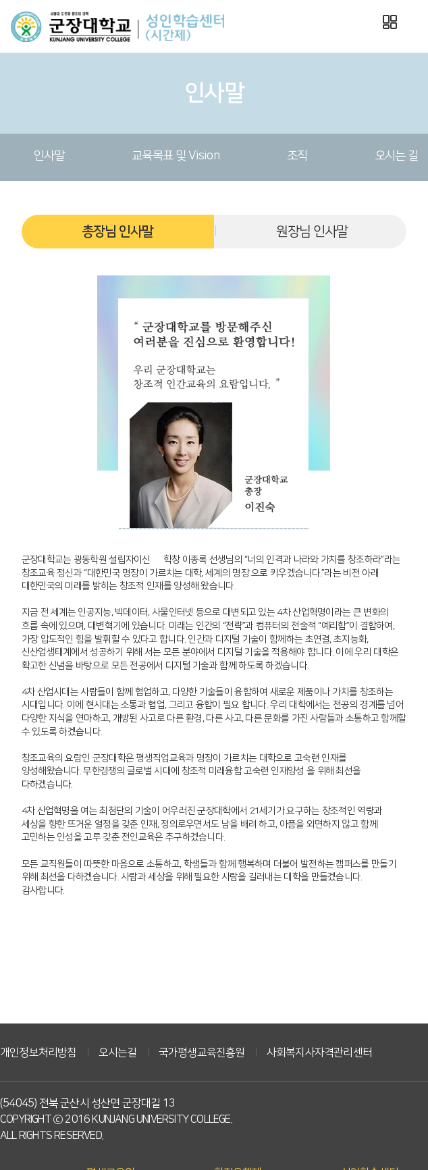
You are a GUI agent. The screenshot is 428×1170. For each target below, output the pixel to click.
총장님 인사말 (117, 231)
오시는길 (118, 1052)
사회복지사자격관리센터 (319, 1052)
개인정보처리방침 (38, 1052)
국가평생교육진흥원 (202, 1052)
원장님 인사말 (312, 231)
